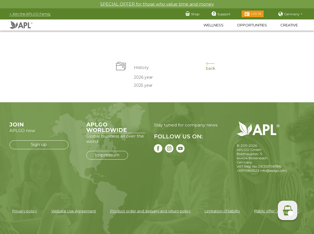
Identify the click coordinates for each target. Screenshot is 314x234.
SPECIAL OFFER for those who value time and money (157, 4)
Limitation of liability (222, 211)
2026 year (143, 77)
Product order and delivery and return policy (150, 211)
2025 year (143, 85)
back (210, 66)
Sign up (39, 144)
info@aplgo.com (273, 170)
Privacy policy (24, 211)
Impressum (107, 155)
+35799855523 (248, 170)
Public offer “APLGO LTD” (276, 211)
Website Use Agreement (73, 211)
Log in (256, 14)
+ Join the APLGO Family (30, 14)
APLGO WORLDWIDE (106, 127)
